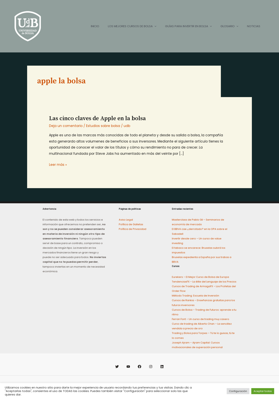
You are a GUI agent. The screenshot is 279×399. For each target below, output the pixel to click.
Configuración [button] (238, 391)
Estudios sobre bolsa (103, 125)
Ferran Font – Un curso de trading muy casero (200, 319)
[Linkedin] (162, 366)
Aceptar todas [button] (263, 391)
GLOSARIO (228, 26)
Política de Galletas (131, 224)
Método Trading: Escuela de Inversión (195, 295)
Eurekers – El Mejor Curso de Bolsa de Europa (200, 277)
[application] (151, 26)
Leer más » (58, 164)
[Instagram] (150, 366)
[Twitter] (117, 366)
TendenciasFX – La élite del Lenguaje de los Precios (204, 281)
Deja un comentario (66, 125)
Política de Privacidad (132, 229)
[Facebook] (139, 366)
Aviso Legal (126, 220)
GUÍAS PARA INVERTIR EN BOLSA (186, 26)
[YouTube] (128, 366)
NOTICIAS (253, 26)
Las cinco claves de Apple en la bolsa (97, 118)
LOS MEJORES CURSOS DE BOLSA (128, 26)
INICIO (90, 26)
